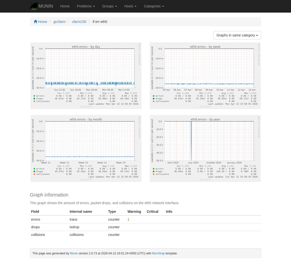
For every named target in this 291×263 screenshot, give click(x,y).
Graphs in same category (237, 35)
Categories (154, 6)
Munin (74, 253)
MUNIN (41, 6)
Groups (109, 6)
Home (65, 6)
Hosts (130, 6)
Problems (86, 6)
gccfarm (59, 22)
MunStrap (158, 253)
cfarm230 (79, 22)
